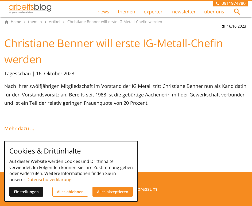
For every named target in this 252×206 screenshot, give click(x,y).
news (103, 11)
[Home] (16, 21)
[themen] (35, 21)
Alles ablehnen (70, 191)
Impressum (144, 189)
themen (126, 11)
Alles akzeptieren (112, 191)
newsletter (184, 11)
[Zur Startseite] (30, 8)
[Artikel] (54, 21)
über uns (214, 11)
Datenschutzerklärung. (49, 179)
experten (154, 11)
